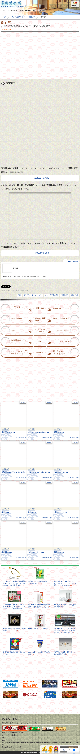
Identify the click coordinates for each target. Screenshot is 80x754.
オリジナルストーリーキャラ (33, 295)
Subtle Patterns (7, 740)
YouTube (22, 402)
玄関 (5, 17)
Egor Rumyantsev (33, 742)
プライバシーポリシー (11, 719)
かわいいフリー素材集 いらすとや (12, 732)
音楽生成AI (31, 17)
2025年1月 (74, 295)
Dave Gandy (16, 742)
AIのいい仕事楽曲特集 (51, 295)
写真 (19, 295)
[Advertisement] (40, 57)
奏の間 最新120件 (17, 17)
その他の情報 (71, 261)
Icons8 (19, 747)
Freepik (23, 742)
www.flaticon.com (58, 742)
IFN (3, 737)
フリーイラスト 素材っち (10, 735)
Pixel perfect (43, 742)
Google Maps (6, 747)
